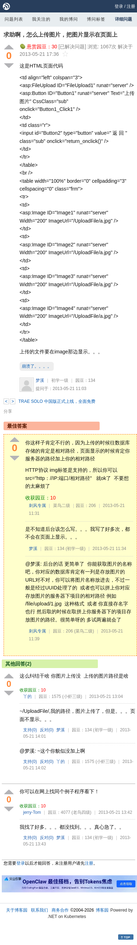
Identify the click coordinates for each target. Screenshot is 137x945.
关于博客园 (16, 910)
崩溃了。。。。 (37, 366)
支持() (30, 729)
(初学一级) (75, 548)
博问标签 (96, 19)
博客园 (102, 910)
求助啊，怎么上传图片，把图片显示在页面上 (60, 35)
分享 (8, 411)
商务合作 (60, 910)
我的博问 (68, 19)
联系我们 (39, 910)
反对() (47, 729)
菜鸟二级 (61, 505)
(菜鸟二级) (84, 631)
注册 (131, 6)
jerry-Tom (32, 812)
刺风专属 (37, 505)
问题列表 (14, 19)
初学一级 (59, 380)
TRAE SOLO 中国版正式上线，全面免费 (57, 401)
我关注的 (41, 19)
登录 (119, 6)
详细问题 (123, 19)
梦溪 (40, 380)
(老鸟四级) (81, 812)
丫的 (27, 696)
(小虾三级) (72, 696)
